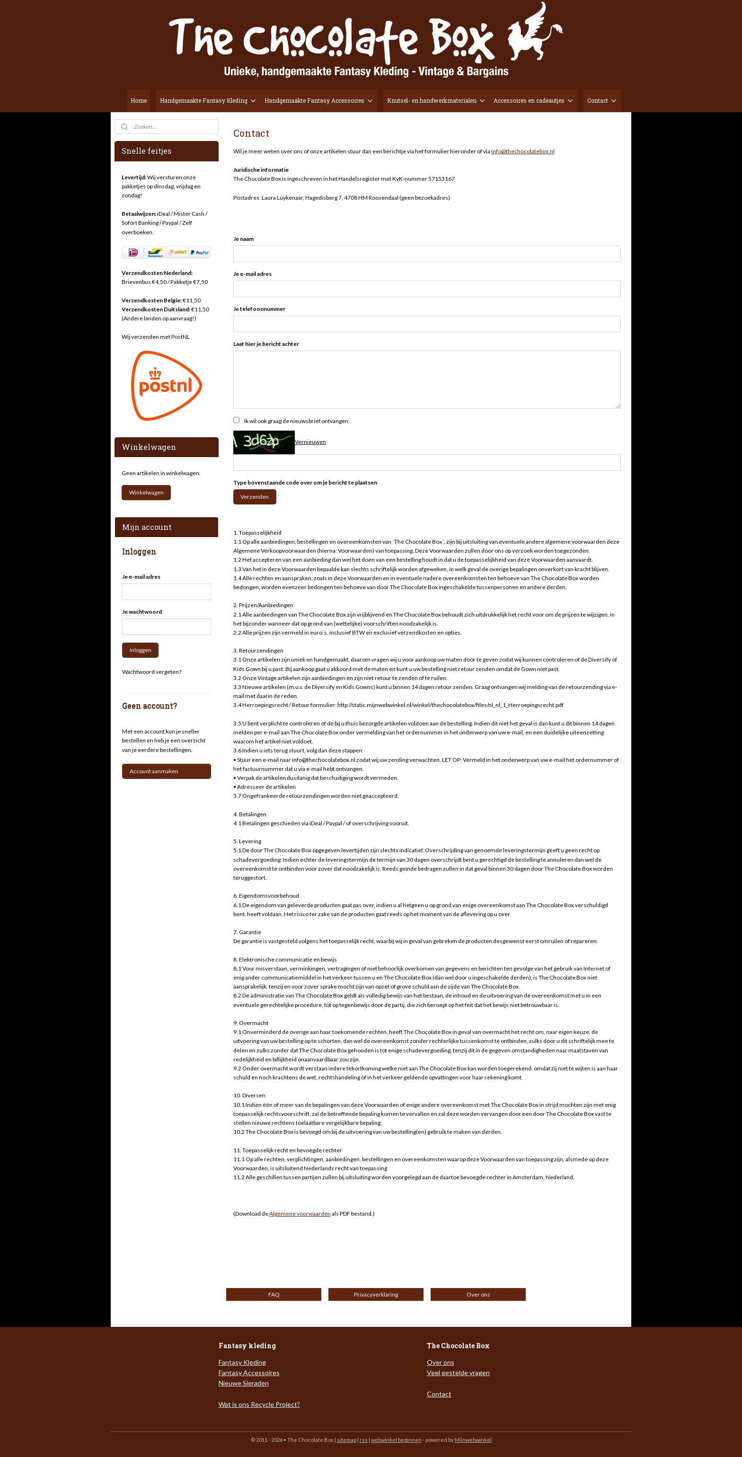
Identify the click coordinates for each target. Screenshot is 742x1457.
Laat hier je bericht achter (266, 343)
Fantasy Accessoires (249, 1373)
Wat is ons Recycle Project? (259, 1404)
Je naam (243, 238)
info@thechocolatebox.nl (522, 151)
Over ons (440, 1362)
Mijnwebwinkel (473, 1440)
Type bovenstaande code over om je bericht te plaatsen (305, 482)
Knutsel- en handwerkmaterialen (436, 101)
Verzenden (254, 496)
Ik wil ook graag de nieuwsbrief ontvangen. (296, 420)
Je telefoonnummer (259, 308)
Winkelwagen (146, 492)
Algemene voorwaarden (299, 1213)
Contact (602, 101)
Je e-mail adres (252, 273)
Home (139, 100)
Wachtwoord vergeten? (151, 671)
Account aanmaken (154, 771)
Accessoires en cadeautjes (534, 101)
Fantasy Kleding (242, 1362)
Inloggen (140, 649)
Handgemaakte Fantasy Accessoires (319, 101)
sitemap (346, 1440)
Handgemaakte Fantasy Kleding (208, 101)
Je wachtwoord (142, 611)
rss (364, 1440)
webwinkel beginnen (396, 1440)
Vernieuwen (310, 441)
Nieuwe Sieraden (244, 1383)
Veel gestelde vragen (458, 1373)
